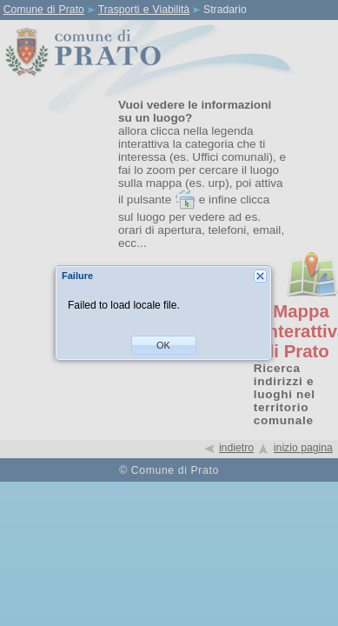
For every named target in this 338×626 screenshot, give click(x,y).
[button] (163, 345)
